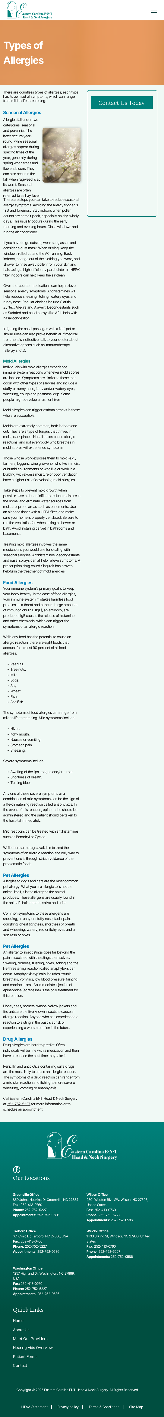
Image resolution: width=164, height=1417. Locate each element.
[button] (154, 10)
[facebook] (16, 1170)
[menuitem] (41, 1320)
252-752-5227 (18, 1104)
